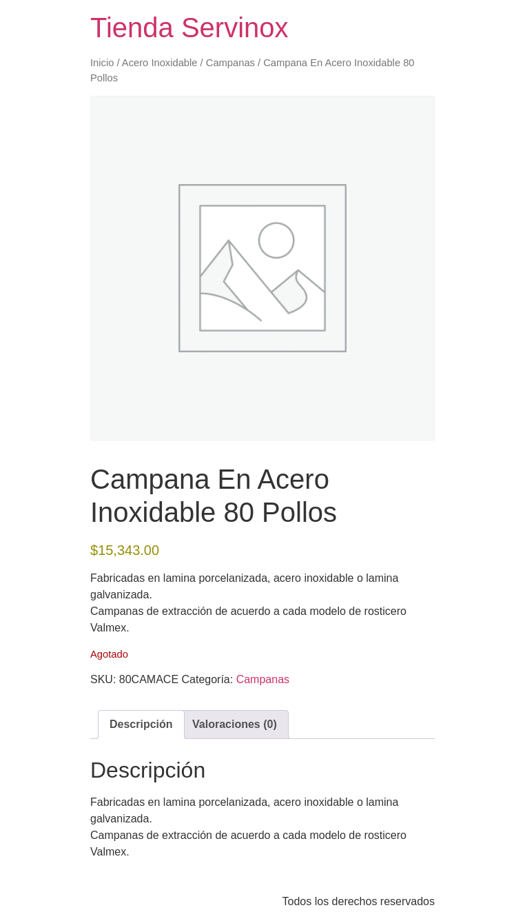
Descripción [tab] (141, 724)
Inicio (102, 62)
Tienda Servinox (189, 27)
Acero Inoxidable (160, 62)
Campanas (230, 62)
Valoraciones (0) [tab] (234, 724)
